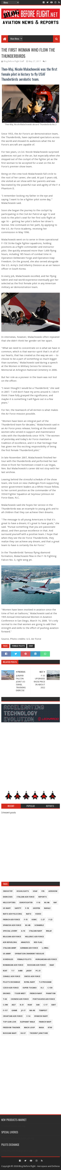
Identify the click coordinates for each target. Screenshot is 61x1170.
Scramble (39, 925)
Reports (42, 897)
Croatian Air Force (12, 1016)
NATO (28, 914)
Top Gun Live (9, 1022)
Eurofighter (26, 903)
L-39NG (45, 948)
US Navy (7, 908)
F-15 (25, 920)
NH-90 (32, 1010)
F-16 (38, 903)
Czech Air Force (11, 988)
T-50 (5, 999)
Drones (6, 993)
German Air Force (29, 948)
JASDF (29, 971)
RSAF (30, 1005)
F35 (42, 891)
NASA (41, 1028)
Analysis (25, 942)
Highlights (23, 891)
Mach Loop (29, 1028)
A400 (20, 971)
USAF (31, 646)
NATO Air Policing (12, 914)
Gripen (36, 908)
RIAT (5, 971)
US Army (7, 954)
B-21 (22, 1005)
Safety (18, 908)
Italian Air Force (25, 897)
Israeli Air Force (11, 976)
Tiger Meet (20, 993)
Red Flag (38, 942)
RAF (55, 903)
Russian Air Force (36, 965)
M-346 (46, 903)
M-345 (27, 925)
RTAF (50, 1028)
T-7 (12, 971)
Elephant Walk (27, 1022)
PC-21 (38, 971)
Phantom (50, 993)
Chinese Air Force (20, 999)
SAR (38, 1005)
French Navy (36, 993)
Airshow (52, 891)
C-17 (45, 1005)
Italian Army (9, 948)
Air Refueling (10, 942)
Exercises (8, 897)
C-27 (43, 920)
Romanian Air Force (13, 965)
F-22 (50, 920)
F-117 (5, 1010)
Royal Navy (29, 982)
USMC (34, 920)
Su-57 (23, 1033)
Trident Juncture (39, 1033)
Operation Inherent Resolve (29, 954)
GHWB (14, 1010)
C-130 (49, 988)
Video (38, 914)
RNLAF (49, 931)
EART (53, 1005)
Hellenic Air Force (34, 937)
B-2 (42, 988)
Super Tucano (30, 988)
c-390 (5, 1005)
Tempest (43, 1010)
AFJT (14, 1005)
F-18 (27, 908)
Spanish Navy (41, 1016)
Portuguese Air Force (44, 999)
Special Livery (10, 931)
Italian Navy (35, 931)
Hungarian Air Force (46, 959)
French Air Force (11, 920)
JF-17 (23, 1010)
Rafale (47, 908)
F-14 (28, 1016)
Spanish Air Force (12, 925)
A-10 (23, 931)
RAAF (52, 965)
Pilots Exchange (11, 982)
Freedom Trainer (11, 1028)
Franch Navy (45, 1022)
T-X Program (45, 982)
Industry (8, 891)
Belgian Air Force (12, 937)
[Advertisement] (30, 28)
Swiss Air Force (32, 976)
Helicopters (9, 903)
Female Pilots (18, 646)
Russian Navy (9, 1033)
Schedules (8, 959)
